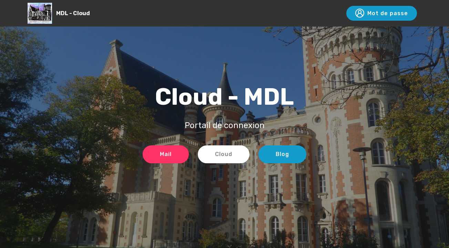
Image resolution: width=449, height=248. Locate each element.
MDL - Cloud (73, 13)
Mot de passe (381, 13)
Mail (166, 154)
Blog (282, 154)
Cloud (223, 154)
